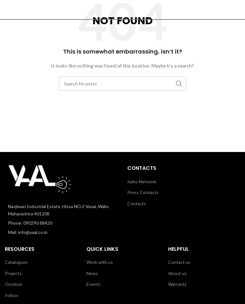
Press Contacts (143, 192)
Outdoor (13, 284)
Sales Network (141, 181)
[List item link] (61, 223)
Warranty (177, 284)
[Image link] (40, 180)
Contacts (136, 203)
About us (177, 273)
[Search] (224, 9)
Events (93, 284)
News (92, 273)
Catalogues (16, 262)
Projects (13, 273)
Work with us (99, 262)
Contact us (179, 262)
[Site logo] (19, 9)
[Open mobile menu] (237, 9)
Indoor (11, 295)
